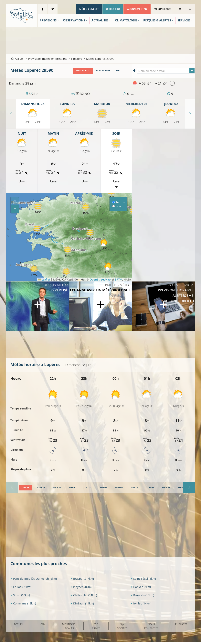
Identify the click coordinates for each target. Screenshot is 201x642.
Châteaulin (83, 595)
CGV (42, 624)
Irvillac (141, 603)
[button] (108, 268)
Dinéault (82, 603)
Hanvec (141, 587)
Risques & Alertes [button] (157, 20)
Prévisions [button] (48, 20)
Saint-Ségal (143, 578)
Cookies (122, 626)
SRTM (118, 279)
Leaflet (44, 279)
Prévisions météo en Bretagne (47, 59)
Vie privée (96, 626)
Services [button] (183, 20)
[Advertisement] (100, 40)
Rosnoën (142, 595)
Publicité (181, 624)
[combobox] (166, 71)
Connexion (162, 9)
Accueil (18, 59)
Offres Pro (113, 9)
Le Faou (20, 587)
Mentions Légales (68, 626)
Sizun (20, 595)
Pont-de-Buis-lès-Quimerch (33, 578)
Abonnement (137, 9)
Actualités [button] (99, 20)
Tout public (83, 70)
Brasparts (82, 578)
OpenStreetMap (100, 279)
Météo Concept (89, 9)
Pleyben (80, 587)
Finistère (76, 59)
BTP (118, 70)
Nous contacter (151, 626)
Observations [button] (74, 20)
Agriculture (102, 70)
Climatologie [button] (126, 20)
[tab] (25, 488)
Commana (23, 603)
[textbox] (165, 71)
